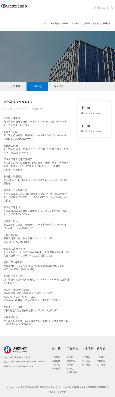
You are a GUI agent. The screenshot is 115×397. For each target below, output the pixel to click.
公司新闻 (16, 86)
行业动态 (37, 86)
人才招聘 (96, 23)
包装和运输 (72, 372)
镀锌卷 (70, 357)
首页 (45, 23)
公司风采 (86, 23)
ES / (105, 8)
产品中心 (65, 23)
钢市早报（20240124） (92, 113)
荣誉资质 (56, 368)
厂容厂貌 (56, 365)
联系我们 (107, 23)
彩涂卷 (70, 365)
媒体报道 (59, 86)
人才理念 (86, 361)
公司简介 (56, 357)
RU (108, 8)
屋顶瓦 (70, 368)
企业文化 (56, 361)
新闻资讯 (75, 23)
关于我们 (54, 23)
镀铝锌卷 (71, 361)
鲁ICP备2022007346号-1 (61, 387)
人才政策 (86, 357)
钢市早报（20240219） (92, 131)
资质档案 (75, 387)
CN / (96, 8)
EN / (100, 8)
